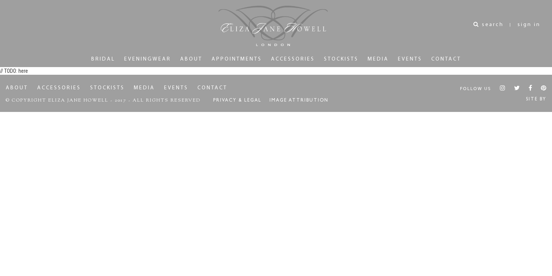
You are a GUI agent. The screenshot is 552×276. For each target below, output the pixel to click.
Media (378, 59)
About (191, 59)
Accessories (293, 59)
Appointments (237, 59)
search (488, 25)
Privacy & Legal (237, 101)
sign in (529, 25)
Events (410, 59)
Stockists (341, 59)
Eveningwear (147, 59)
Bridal (103, 59)
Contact (446, 59)
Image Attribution (299, 101)
